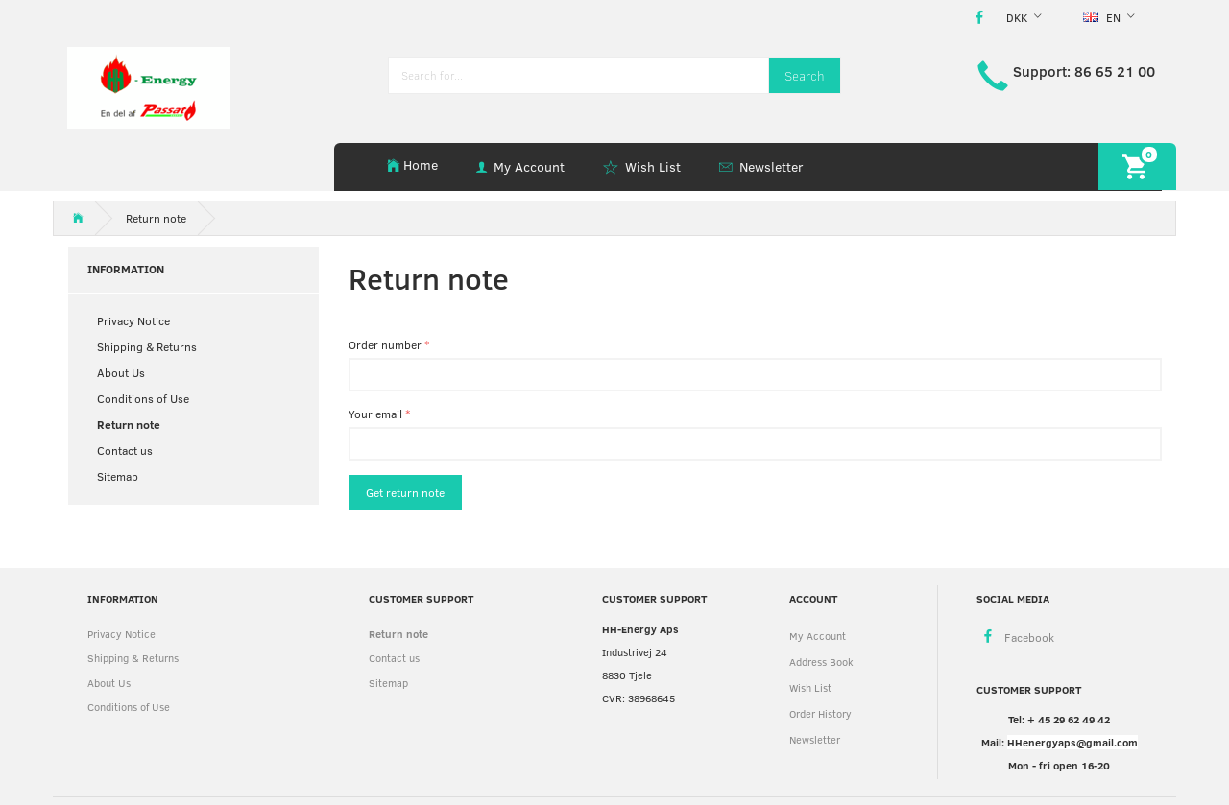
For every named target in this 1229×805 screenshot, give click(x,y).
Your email (375, 413)
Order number (385, 344)
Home (420, 164)
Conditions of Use (143, 398)
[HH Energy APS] (148, 86)
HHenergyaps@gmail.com (1072, 742)
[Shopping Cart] (1137, 166)
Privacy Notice (133, 320)
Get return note (405, 492)
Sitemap (117, 476)
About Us (121, 372)
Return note (128, 424)
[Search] (804, 75)
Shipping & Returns (147, 346)
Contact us (125, 450)
